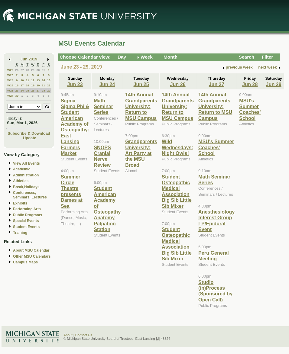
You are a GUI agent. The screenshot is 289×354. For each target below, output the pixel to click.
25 (27, 90)
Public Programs (27, 215)
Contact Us (83, 335)
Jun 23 (75, 84)
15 (48, 80)
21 (43, 85)
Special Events (26, 221)
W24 (10, 80)
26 (16, 70)
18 (27, 85)
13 (38, 80)
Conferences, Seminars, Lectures (30, 195)
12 (32, 80)
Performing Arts (27, 209)
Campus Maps (25, 262)
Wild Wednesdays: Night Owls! (177, 147)
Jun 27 (216, 84)
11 (27, 80)
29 (32, 70)
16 (16, 85)
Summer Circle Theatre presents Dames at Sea (72, 191)
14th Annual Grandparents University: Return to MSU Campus (141, 106)
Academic (21, 169)
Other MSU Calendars (32, 256)
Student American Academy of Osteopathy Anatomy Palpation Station (107, 208)
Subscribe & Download (29, 133)
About (68, 335)
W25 (10, 85)
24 (22, 90)
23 (16, 90)
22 (48, 85)
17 (22, 85)
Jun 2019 (29, 59)
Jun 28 (250, 84)
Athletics (20, 181)
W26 (10, 90)
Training (20, 232)
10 (22, 80)
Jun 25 (141, 84)
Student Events (26, 227)
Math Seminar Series (103, 106)
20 (38, 85)
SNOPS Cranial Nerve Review (102, 156)
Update (29, 138)
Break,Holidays (26, 187)
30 (38, 70)
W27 (10, 95)
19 (32, 85)
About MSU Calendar (31, 250)
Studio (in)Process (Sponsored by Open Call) (215, 290)
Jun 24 (107, 84)
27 (22, 70)
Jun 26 (177, 84)
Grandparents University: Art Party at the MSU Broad (141, 153)
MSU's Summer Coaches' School (216, 147)
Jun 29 (273, 84)
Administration (26, 175)
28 (27, 70)
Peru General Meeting (213, 255)
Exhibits (20, 203)
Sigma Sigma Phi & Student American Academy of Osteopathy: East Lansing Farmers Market (75, 127)
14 (43, 80)
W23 (10, 75)
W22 (10, 70)
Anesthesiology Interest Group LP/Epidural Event (216, 220)
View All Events (26, 163)
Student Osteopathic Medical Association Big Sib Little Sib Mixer (177, 191)
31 (43, 70)
